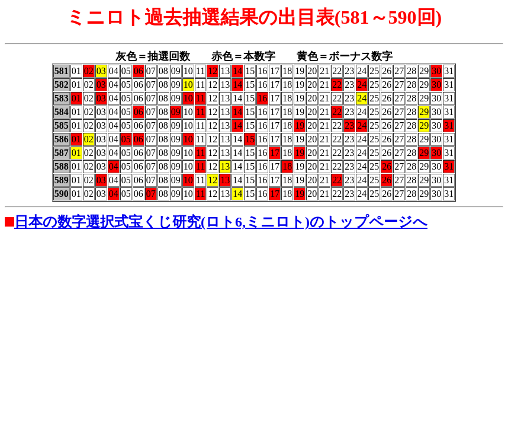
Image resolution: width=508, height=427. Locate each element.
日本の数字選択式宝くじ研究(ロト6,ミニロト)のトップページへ (220, 222)
